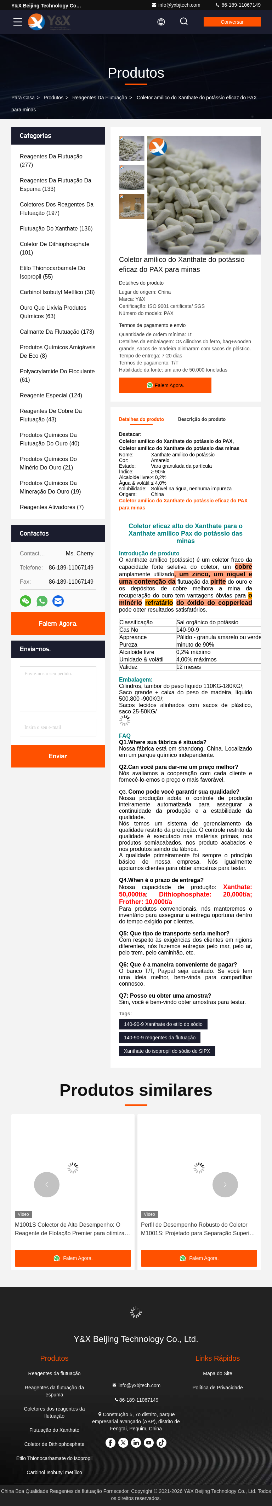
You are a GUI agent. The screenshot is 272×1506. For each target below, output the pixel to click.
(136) (56, 229)
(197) (57, 209)
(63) (53, 312)
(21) (48, 463)
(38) (57, 292)
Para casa (23, 97)
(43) (51, 415)
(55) (52, 272)
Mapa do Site (217, 1373)
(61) (57, 375)
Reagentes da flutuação (99, 97)
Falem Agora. (58, 623)
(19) (50, 487)
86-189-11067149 (238, 5)
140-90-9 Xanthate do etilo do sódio (163, 1024)
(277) (51, 160)
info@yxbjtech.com (175, 5)
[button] (47, 1184)
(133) (55, 184)
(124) (51, 395)
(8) (57, 351)
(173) (57, 332)
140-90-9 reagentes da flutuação (160, 1037)
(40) (49, 439)
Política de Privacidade (217, 1387)
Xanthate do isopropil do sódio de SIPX (167, 1051)
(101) (55, 248)
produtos (53, 97)
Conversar (232, 22)
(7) (52, 507)
